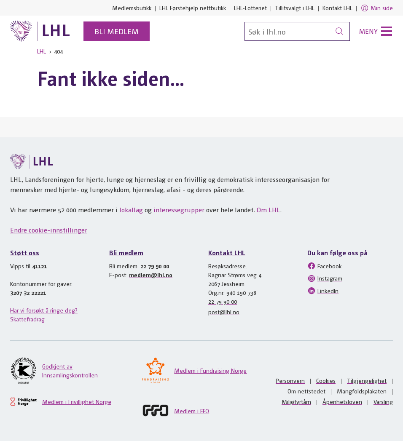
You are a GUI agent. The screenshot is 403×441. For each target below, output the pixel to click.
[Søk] (297, 31)
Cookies (326, 380)
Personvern (290, 380)
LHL (41, 51)
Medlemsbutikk (131, 7)
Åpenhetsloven (342, 401)
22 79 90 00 (154, 266)
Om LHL (268, 209)
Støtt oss (24, 253)
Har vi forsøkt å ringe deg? (44, 310)
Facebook (324, 266)
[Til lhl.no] (40, 31)
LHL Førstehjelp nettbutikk (192, 7)
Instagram (324, 278)
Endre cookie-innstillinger (48, 229)
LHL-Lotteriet (250, 7)
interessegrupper (178, 209)
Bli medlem (116, 31)
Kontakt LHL (337, 7)
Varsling (383, 401)
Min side (376, 8)
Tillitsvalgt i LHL (294, 7)
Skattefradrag (27, 319)
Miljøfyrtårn (296, 401)
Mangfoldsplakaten (362, 391)
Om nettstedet (306, 391)
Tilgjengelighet (367, 380)
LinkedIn (323, 290)
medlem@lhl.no (150, 274)
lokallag (131, 209)
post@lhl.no (223, 311)
